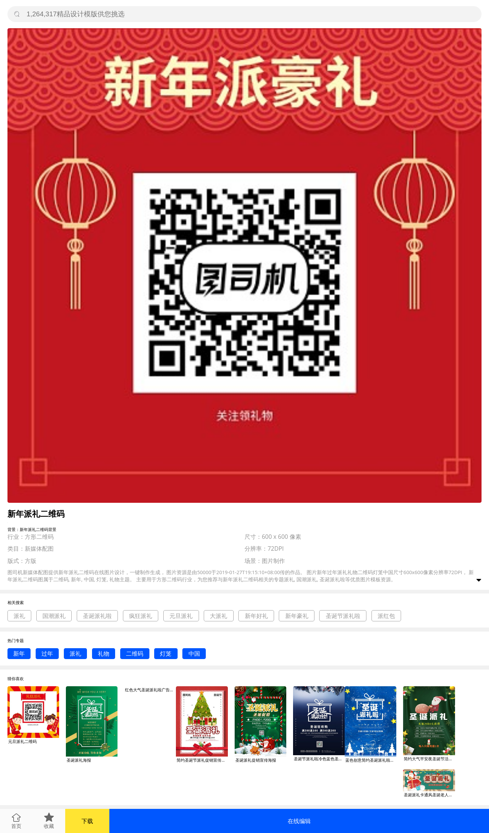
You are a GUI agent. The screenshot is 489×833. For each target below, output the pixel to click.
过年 (47, 653)
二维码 (134, 653)
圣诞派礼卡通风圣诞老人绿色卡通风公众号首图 (429, 795)
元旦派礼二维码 (22, 741)
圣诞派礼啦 (97, 616)
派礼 (19, 616)
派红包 (386, 616)
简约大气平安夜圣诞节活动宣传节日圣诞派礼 (429, 759)
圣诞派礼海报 (79, 760)
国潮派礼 (54, 616)
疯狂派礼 (140, 616)
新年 (19, 653)
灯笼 (165, 653)
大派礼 (218, 616)
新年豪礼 (296, 616)
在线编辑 (299, 821)
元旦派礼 (181, 616)
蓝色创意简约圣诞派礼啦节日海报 (370, 760)
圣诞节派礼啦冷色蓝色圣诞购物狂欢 (319, 759)
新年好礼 (256, 616)
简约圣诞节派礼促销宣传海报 (202, 760)
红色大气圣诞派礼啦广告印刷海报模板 (150, 690)
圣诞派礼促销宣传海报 (255, 760)
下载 (87, 821)
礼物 (103, 653)
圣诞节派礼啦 (343, 616)
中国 (194, 653)
